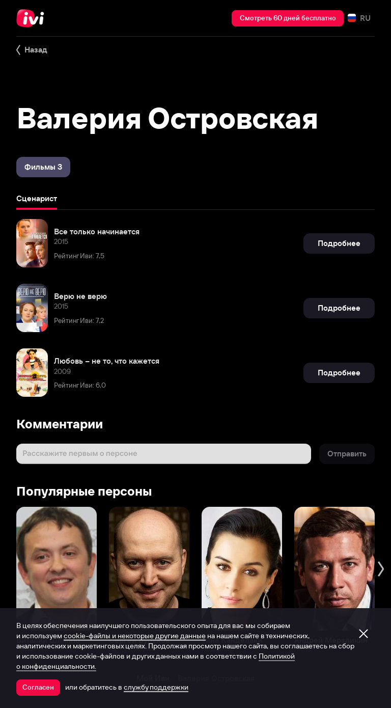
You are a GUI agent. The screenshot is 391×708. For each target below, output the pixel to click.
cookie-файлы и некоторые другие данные (135, 636)
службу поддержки (156, 687)
